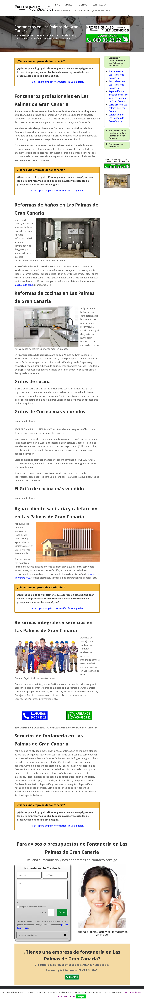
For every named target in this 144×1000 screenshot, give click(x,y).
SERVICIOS (68, 5)
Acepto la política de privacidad (31, 906)
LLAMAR (73, 976)
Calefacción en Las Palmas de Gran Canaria (116, 118)
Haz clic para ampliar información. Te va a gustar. (57, 81)
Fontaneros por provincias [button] (114, 145)
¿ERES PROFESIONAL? (101, 11)
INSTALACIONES (61, 11)
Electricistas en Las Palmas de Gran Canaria (117, 84)
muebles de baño (23, 284)
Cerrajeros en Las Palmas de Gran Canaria (118, 108)
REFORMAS (82, 5)
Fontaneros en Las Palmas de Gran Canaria (116, 75)
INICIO (57, 5)
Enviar (62, 912)
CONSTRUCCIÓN (99, 5)
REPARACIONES (80, 11)
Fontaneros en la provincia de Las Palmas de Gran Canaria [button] (115, 134)
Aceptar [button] (81, 996)
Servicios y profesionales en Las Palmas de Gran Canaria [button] (115, 61)
